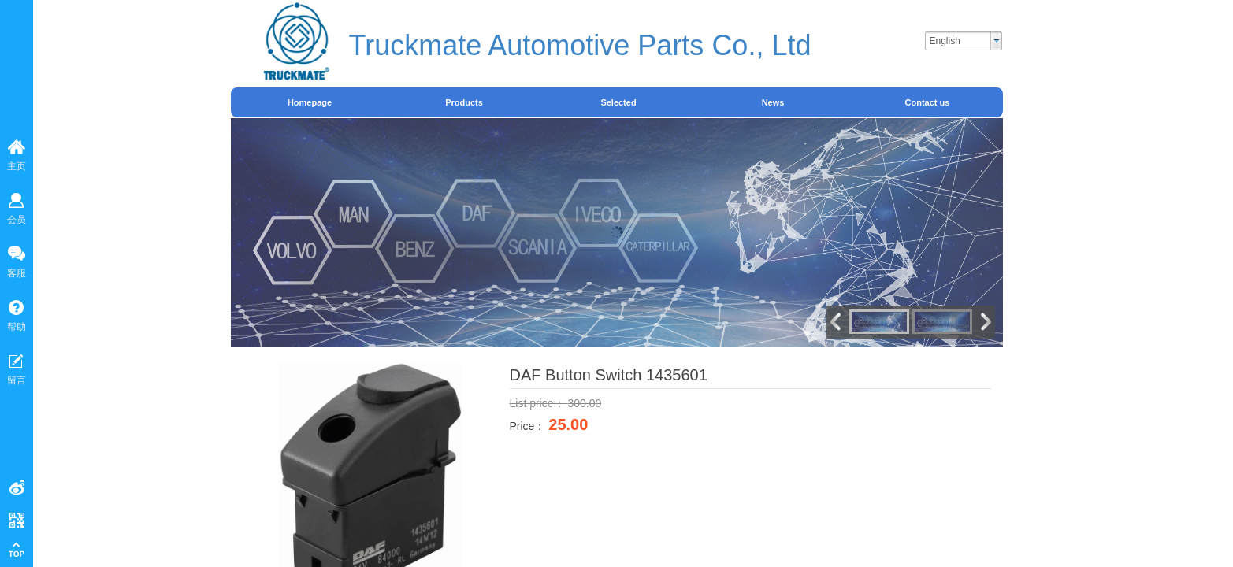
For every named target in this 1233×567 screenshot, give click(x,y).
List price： (539, 403)
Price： (529, 426)
